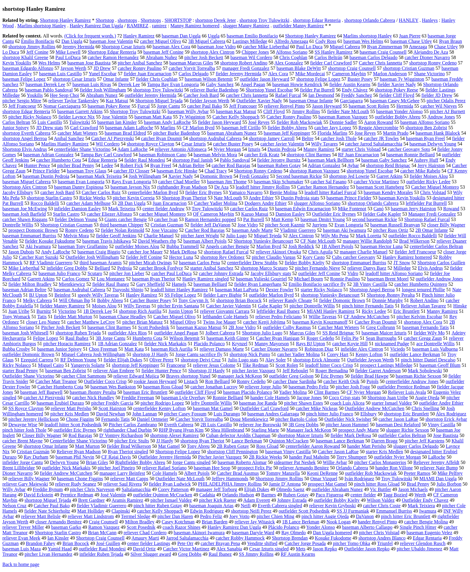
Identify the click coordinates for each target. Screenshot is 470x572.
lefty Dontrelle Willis (211, 403)
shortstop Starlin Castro (49, 197)
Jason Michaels (413, 489)
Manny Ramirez (442, 311)
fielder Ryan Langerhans (257, 284)
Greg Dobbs (189, 554)
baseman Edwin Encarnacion (303, 208)
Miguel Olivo (183, 322)
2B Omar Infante (431, 230)
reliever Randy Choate (290, 300)
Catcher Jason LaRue (338, 451)
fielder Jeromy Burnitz (279, 160)
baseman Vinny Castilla (288, 451)
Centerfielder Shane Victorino (78, 440)
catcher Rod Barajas (231, 165)
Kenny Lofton (368, 354)
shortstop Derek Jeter (215, 20)
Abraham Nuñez (161, 57)
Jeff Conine (37, 52)
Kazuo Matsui (254, 214)
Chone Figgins (80, 419)
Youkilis (35, 95)
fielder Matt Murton (73, 316)
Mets (300, 548)
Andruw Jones (441, 116)
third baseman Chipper (122, 224)
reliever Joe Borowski (260, 424)
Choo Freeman (103, 349)
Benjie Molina (283, 192)
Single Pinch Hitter (418, 527)
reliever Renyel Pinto (284, 106)
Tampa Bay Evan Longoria (173, 84)
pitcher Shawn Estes (303, 403)
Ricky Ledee (374, 311)
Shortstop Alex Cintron (24, 187)
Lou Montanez (111, 278)
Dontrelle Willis (17, 224)
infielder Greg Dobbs (67, 268)
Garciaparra (351, 100)
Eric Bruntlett (406, 311)
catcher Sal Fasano (329, 181)
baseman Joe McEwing (24, 208)
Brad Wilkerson (414, 241)
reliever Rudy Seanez (75, 484)
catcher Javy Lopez (332, 127)
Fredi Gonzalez (254, 176)
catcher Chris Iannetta (247, 95)
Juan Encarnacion (169, 203)
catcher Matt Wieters (77, 133)
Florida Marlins (332, 133)
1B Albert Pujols (337, 246)
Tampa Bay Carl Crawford (106, 154)
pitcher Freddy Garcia (112, 403)
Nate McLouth (228, 197)
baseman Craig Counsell (383, 52)
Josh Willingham (145, 176)
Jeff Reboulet (295, 370)
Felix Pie (349, 338)
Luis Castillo (49, 122)
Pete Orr (185, 543)
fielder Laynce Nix (76, 116)
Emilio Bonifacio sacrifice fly (317, 284)
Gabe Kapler (270, 305)
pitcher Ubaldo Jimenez (419, 548)
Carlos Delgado (194, 73)
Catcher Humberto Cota (60, 386)
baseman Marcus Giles (191, 62)
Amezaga (418, 46)
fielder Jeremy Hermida (238, 73)
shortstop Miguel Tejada (48, 500)
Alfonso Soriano (291, 52)
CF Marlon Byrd (199, 127)
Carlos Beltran (16, 122)
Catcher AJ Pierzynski (112, 138)
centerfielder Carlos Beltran (436, 246)
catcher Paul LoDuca (171, 273)
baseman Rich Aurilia (172, 349)
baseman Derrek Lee (45, 84)
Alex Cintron (301, 235)
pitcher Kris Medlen (69, 413)
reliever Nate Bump (439, 467)
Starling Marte (265, 430)
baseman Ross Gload (163, 386)
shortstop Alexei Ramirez (174, 435)
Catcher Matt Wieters (338, 327)
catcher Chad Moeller (179, 181)
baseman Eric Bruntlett (145, 392)
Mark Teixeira (121, 208)
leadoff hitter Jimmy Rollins (263, 187)
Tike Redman (255, 365)
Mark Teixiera (421, 505)
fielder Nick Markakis (165, 343)
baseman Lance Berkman (340, 440)
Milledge (402, 268)
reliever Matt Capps (129, 478)
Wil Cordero (108, 143)
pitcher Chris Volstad (379, 532)
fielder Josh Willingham (103, 89)
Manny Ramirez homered (194, 25)
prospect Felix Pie (254, 467)
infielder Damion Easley (77, 208)
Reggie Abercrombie (378, 127)
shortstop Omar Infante (45, 446)
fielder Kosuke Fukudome (50, 241)
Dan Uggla (71, 41)
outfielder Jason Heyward (264, 79)
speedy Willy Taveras (98, 295)
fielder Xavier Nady (397, 84)
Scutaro (95, 273)
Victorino (67, 311)
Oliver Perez (162, 359)
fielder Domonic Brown (342, 300)
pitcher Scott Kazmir (285, 224)
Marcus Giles (302, 332)
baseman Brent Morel (388, 278)
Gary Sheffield (150, 284)
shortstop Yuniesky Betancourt (330, 295)
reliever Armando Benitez (304, 467)
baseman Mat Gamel (212, 408)
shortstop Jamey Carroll (272, 138)
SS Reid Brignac (338, 332)
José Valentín (113, 494)
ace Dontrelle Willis (435, 343)
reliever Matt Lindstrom (91, 516)
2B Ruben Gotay (233, 446)
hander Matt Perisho (366, 446)
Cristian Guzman (167, 224)
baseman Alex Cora (171, 46)
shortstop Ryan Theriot (202, 440)
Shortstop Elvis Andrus (24, 149)
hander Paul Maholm (309, 457)
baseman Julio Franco (59, 273)
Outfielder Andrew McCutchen (374, 408)
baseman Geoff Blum (440, 365)
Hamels (179, 284)
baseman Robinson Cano (162, 154)
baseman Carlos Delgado (373, 57)
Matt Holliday (90, 511)
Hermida (404, 106)
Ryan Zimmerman (384, 46)
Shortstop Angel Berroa (372, 289)
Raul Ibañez (76, 338)
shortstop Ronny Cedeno (433, 62)
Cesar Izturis (193, 143)
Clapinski (121, 511)
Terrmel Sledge (135, 516)
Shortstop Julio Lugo (262, 332)
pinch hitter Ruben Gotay (157, 505)
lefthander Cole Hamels (225, 316)
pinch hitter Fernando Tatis (368, 305)
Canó (378, 208)
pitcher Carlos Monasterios (380, 462)
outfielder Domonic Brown (28, 354)
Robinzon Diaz (319, 349)
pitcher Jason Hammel (347, 424)
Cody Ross (325, 41)
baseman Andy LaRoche (167, 122)
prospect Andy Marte (358, 430)
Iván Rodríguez (359, 478)
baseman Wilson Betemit (209, 79)
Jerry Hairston (431, 165)
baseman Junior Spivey (59, 349)
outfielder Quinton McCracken (162, 494)
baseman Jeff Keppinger (287, 133)
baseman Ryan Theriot (153, 278)
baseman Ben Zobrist (65, 370)
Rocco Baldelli (45, 203)
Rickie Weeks (92, 197)
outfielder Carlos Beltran (402, 435)
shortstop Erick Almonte (316, 359)
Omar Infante (116, 79)
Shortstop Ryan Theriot (184, 197)
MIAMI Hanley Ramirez (331, 311)
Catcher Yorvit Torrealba (199, 419)
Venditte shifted (262, 543)
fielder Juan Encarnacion (147, 73)
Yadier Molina (293, 392)
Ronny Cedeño (251, 381)
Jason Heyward (326, 106)
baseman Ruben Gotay (279, 165)
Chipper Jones (255, 52)
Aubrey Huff (426, 160)
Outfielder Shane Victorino (28, 376)
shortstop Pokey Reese (396, 89)
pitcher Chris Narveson (92, 489)
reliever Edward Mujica (136, 376)
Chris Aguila (320, 251)
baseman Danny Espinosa (78, 187)
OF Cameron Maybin (213, 214)
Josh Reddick (301, 246)
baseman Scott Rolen (369, 106)
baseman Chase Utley (411, 41)
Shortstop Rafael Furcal (427, 219)
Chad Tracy (216, 170)
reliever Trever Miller (23, 527)
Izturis (254, 149)
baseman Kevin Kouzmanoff (320, 322)
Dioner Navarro (17, 473)
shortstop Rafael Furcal (226, 251)
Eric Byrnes (332, 376)
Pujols (373, 381)
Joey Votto (239, 516)
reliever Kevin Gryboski (332, 505)
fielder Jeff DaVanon (210, 224)
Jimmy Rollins (306, 111)
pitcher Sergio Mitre (21, 100)
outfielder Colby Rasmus (287, 327)
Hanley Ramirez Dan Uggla (96, 25)
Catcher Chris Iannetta (380, 62)
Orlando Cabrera (352, 467)
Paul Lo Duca (309, 46)
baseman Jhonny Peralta (93, 392)
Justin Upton (180, 311)
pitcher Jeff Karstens (424, 440)
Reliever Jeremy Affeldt (436, 462)
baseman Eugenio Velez (429, 532)
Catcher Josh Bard (201, 95)
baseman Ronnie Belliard (410, 154)
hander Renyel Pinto (377, 521)
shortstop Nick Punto (250, 354)
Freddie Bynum (48, 489)
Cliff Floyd (273, 111)
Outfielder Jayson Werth (370, 359)
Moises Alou (104, 305)
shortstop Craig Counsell (352, 68)
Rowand (451, 208)
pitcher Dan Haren (175, 516)
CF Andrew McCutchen (366, 316)
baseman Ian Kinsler (117, 122)
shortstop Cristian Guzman (408, 68)
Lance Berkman (246, 440)
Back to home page (20, 564)
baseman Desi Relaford (398, 424)
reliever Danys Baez (366, 268)
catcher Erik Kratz (261, 154)
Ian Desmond (321, 95)
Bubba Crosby (16, 349)
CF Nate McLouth (317, 241)
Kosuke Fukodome (333, 538)
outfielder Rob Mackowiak (371, 473)
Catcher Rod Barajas (205, 230)
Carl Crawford (84, 127)
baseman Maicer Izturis (383, 332)
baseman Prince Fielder (348, 197)
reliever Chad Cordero (144, 532)
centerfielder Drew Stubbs (252, 262)
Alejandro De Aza (430, 52)
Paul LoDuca (68, 57)
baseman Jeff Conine (163, 52)
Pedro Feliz (211, 516)
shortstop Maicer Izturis (300, 435)
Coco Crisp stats (344, 397)
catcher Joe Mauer (144, 251)
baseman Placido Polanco (247, 392)
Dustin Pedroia (282, 149)
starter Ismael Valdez (392, 403)
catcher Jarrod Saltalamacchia (373, 143)
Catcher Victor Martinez (186, 548)
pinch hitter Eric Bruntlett (405, 516)
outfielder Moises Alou (137, 246)
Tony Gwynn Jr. (193, 300)
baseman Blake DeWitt (299, 68)
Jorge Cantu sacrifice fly (198, 354)
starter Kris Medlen (384, 451)
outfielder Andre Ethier (441, 403)
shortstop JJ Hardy (150, 354)
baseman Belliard (210, 284)
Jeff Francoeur (22, 106)
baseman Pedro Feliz (309, 386)
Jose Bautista (445, 435)
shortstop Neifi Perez (251, 511)
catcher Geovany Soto (409, 149)
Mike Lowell (67, 52)
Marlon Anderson (389, 73)
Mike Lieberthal (24, 268)
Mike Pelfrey (450, 473)
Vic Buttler (380, 489)
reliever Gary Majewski (25, 484)
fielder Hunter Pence (161, 370)
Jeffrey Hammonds (230, 478)
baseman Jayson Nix (130, 187)
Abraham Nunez (102, 95)
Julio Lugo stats (243, 359)
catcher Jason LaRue (398, 419)
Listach (191, 381)
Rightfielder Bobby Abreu (140, 462)
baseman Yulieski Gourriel (261, 278)
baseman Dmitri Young (322, 219)
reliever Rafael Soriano (164, 467)
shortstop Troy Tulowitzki (264, 20)
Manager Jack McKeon (308, 430)
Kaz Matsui (117, 100)
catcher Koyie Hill (349, 343)
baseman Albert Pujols (205, 241)
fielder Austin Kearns (349, 84)
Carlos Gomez (76, 278)
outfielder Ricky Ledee (428, 181)
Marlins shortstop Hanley (41, 25)
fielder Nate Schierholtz (47, 511)
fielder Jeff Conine (144, 257)
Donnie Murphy (387, 300)
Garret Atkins (389, 176)
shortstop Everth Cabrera (26, 133)
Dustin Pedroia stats (300, 197)
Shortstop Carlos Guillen (441, 262)
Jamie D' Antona (285, 484)
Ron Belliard (217, 381)
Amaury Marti (145, 538)
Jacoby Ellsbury (17, 192)
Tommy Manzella (283, 473)
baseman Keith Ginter (227, 338)
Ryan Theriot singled (128, 451)
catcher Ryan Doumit (161, 138)
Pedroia (124, 268)
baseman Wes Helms (363, 41)
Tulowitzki (79, 122)
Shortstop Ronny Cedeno (258, 170)
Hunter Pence (37, 165)
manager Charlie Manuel (364, 251)
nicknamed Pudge (392, 343)
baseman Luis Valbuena (435, 349)
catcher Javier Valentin (282, 143)
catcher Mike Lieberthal (266, 46)
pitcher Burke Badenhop (176, 133)
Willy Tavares (324, 143)
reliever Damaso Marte (222, 349)
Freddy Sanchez (356, 95)
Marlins (167, 127)
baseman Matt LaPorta (236, 289)
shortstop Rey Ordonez (222, 257)
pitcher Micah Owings (150, 262)
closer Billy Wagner (446, 224)
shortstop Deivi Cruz (201, 359)
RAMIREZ (137, 25)
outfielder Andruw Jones (439, 278)
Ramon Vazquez (104, 527)
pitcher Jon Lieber (126, 273)
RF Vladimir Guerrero (51, 262)
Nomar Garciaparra (62, 106)
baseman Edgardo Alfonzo (27, 68)
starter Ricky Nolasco (321, 289)
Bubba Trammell (182, 246)
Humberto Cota (147, 338)
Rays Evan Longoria (131, 181)
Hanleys (430, 20)
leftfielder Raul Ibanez (278, 311)
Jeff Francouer (243, 106)
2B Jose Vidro (242, 327)
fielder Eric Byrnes (203, 192)
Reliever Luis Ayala (407, 392)
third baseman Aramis (100, 262)
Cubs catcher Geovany (353, 257)
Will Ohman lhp (74, 300)
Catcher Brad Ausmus (238, 473)
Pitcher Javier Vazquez (220, 457)
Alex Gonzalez (288, 62)
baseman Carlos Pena (199, 262)
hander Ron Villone (394, 467)
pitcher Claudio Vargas (274, 257)
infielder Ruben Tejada (101, 554)
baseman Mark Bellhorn (331, 160)
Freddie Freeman (137, 397)
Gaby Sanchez (220, 84)
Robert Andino (424, 300)
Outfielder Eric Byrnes (334, 214)
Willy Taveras (136, 305)
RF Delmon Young (78, 359)
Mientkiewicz (72, 284)
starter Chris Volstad (361, 149)
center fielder (363, 494)
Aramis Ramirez (127, 500)
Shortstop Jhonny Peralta (391, 295)
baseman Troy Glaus (86, 170)
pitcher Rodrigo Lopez (162, 403)
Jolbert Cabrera (220, 332)
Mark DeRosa (183, 251)
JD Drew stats (49, 127)
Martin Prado (396, 133)
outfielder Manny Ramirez (298, 25)
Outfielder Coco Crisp (105, 381)
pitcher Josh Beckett (203, 57)
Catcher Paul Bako (52, 505)
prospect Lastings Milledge (386, 365)
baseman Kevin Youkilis (402, 197)
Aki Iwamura (38, 246)
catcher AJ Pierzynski (44, 397)
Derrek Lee (129, 84)
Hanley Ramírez (141, 295)
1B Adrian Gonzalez (117, 343)
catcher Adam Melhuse (88, 203)
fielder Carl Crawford (331, 62)
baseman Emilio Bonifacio (252, 35)
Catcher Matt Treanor (56, 381)
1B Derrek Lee (97, 311)
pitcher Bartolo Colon (296, 419)
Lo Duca (10, 52)
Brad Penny (418, 484)
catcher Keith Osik (341, 381)
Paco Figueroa (329, 494)
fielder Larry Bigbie (222, 295)
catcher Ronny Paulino (140, 68)
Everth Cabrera (178, 424)
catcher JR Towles (381, 138)
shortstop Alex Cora (423, 322)
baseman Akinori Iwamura (199, 532)
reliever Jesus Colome (214, 365)
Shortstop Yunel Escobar (269, 89)
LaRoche (436, 457)
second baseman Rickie (374, 219)
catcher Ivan (166, 219)
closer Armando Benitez (58, 521)
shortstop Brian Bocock (239, 300)
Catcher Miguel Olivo (174, 316)
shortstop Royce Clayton (150, 143)
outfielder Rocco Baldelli (412, 235)
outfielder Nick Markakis (66, 467)
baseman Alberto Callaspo (367, 527)
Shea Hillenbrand (227, 430)
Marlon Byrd (268, 246)
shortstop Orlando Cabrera (369, 20)
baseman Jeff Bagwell (41, 392)
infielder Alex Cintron (362, 349)
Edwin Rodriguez (207, 511)
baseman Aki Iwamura (344, 230)
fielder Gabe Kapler (382, 214)
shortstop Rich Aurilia (140, 311)
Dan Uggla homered (332, 532)
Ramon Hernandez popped (210, 219)
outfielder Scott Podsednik (304, 511)
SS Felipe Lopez (180, 295)
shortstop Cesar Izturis (74, 79)
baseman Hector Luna (382, 246)
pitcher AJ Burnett (447, 111)
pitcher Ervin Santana (178, 305)
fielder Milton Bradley (30, 284)
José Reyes (258, 122)
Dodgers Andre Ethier (266, 203)
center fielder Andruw (163, 208)
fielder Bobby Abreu (287, 127)
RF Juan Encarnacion (358, 154)
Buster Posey (360, 79)
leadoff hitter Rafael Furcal (330, 192)
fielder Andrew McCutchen (66, 473)
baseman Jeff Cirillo (241, 127)
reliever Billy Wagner (29, 478)
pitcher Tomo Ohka (351, 543)
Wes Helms (49, 62)
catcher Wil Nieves (438, 106)
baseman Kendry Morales (388, 192)
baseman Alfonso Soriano (424, 122)
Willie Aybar (335, 462)
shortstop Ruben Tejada (78, 332)
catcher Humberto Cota (58, 160)
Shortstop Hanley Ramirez (65, 20)
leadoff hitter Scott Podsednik (72, 424)
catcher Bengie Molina (426, 521)
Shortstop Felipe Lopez (177, 451)
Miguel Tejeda (267, 235)
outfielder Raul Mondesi (102, 548)
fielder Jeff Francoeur (415, 251)
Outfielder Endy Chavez (425, 500)
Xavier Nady (180, 176)
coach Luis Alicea (347, 403)
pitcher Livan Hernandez (48, 554)
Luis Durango (227, 413)
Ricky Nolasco (16, 365)
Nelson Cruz (14, 505)
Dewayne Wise (22, 424)
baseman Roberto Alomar (242, 462)
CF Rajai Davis (116, 457)
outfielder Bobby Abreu (398, 116)
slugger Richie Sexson (407, 430)
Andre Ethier (261, 197)
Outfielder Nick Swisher (347, 419)
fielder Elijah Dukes (123, 359)
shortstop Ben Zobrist (426, 127)
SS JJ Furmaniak (353, 511)
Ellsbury (368, 413)
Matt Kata (134, 349)
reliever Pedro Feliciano (278, 316)
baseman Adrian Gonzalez (48, 154)
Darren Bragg (384, 440)
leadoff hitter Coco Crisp (329, 365)
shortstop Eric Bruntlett (406, 413)
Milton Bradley (139, 521)
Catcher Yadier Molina (215, 203)
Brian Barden (215, 521)
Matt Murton (87, 446)
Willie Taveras (323, 316)
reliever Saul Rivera (122, 484)
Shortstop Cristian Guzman (66, 224)
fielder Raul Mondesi (144, 160)
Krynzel (240, 343)
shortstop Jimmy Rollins (31, 46)
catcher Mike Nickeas (316, 408)
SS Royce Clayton (25, 408)
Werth (420, 494)
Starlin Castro (66, 214)
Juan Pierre (410, 35)
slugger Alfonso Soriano (317, 203)
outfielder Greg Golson (291, 376)
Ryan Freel (160, 165)
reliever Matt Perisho (71, 408)
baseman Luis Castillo (60, 73)
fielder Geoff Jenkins (116, 235)
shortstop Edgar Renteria (317, 20)
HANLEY (408, 20)
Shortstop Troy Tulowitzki (135, 111)
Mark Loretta (368, 235)
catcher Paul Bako (204, 106)
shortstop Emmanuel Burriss (359, 262)
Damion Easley (290, 214)
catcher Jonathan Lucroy (213, 386)
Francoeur (176, 365)
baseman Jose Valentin (111, 41)
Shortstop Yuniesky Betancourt (263, 241)
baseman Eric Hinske (177, 170)
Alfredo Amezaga (291, 41)
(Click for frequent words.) (90, 35)
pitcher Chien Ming (275, 516)
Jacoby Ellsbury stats (271, 273)
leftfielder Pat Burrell (426, 203)
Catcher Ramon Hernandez (323, 187)
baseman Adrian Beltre (24, 289)
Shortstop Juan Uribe (387, 397)
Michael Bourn (308, 278)
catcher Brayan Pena (220, 543)
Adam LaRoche (133, 149)
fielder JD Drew (436, 95)
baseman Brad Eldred (125, 133)
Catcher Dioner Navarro (274, 349)
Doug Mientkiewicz (249, 419)
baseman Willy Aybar (188, 111)
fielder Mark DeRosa (351, 435)
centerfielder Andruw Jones (412, 381)
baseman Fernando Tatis (425, 327)
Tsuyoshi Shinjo (127, 289)
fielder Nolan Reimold (122, 230)
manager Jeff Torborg (216, 489)
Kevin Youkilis (16, 62)
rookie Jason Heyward (155, 381)
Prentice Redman (76, 494)
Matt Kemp (282, 219)
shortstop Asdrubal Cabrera (215, 138)
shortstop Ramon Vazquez (315, 170)
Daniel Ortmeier (152, 419)
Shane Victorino (429, 73)
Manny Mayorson (271, 343)
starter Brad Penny (20, 370)
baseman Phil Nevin (74, 457)
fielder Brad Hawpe (369, 376)
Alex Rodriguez (451, 413)
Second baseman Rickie (299, 176)
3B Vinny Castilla (370, 284)
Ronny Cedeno (79, 230)
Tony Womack (16, 316)
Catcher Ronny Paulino (288, 116)
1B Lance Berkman (300, 521)
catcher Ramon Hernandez (113, 57)
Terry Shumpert (352, 457)
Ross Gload (267, 446)
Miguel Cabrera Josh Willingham (93, 354)
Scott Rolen (286, 365)
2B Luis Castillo (216, 424)
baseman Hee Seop (212, 467)
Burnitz (44, 311)
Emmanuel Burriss (394, 511)
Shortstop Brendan (290, 538)
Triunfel (385, 543)
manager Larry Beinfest (122, 473)
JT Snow (401, 262)
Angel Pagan (252, 84)
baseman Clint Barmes (109, 327)
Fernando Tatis (115, 419)
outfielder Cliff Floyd (195, 392)
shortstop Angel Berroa (24, 138)
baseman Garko (66, 527)
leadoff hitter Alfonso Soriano (394, 273)
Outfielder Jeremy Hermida (164, 457)
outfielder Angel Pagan (176, 332)
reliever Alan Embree (113, 370)
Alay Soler (275, 359)
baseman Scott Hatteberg (380, 187)
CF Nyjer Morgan (364, 392)
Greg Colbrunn (380, 327)
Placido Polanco (209, 343)
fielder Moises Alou (429, 176)
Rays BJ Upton (310, 343)
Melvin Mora (76, 235)
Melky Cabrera (37, 300)
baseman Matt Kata (153, 116)
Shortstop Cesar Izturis (124, 46)
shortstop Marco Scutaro (263, 268)
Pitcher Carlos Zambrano (133, 424)
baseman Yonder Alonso (399, 111)
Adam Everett (256, 500)
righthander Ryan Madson (182, 187)
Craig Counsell (103, 521)
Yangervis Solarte (88, 365)
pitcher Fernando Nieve (317, 268)
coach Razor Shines (181, 527)
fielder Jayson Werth (209, 100)
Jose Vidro (247, 224)
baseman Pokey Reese (109, 106)
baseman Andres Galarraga (273, 413)
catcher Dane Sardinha (294, 381)
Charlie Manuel (159, 235)
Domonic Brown (216, 176)
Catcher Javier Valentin (228, 305)
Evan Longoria (349, 224)
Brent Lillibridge (18, 467)
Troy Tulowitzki (207, 208)
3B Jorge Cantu (110, 338)
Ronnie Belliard (228, 397)
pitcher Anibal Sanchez (140, 62)
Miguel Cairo (51, 365)
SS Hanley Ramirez (333, 52)
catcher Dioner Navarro (427, 57)
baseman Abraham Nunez (231, 133)
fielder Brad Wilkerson (129, 446)
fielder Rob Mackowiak (299, 122)
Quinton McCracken (288, 440)
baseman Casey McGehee (394, 100)
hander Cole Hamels (270, 397)
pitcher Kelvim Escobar (419, 316)
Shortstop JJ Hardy (206, 370)
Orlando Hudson (238, 494)
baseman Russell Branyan (395, 224)
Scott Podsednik (153, 327)
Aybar (353, 165)
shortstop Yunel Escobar (370, 170)
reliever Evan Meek (21, 538)
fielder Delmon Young (76, 219)
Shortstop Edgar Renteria (112, 52)
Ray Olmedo (293, 532)
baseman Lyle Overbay (183, 397)
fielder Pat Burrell (317, 89)
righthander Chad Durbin (127, 430)
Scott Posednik (141, 527)
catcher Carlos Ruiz (249, 208)
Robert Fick (131, 165)
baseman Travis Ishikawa (106, 241)
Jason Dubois (21, 251)
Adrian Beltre (191, 165)
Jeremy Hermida (78, 46)
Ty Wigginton (192, 116)
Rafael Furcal (288, 95)
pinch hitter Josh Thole (24, 430)
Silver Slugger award (150, 554)
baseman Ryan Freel (425, 138)
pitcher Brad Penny (75, 165)
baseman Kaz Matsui (236, 111)
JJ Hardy (164, 440)
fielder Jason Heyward (219, 122)
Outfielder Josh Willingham (92, 257)
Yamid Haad (60, 548)
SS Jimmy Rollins (256, 554)
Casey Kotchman (178, 521)
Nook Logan (338, 521)
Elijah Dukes (256, 489)
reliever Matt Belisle (41, 516)
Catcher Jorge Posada (305, 543)
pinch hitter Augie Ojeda (325, 516)
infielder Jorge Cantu (22, 462)
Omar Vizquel (323, 478)
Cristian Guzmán (33, 451)
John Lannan (144, 413)
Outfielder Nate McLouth (180, 478)
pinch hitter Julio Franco (329, 413)
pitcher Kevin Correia (134, 197)
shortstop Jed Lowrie (349, 176)
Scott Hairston (112, 408)
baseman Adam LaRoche (129, 127)
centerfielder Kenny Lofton (159, 408)
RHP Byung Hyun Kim (181, 430)
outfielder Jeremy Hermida (150, 95)
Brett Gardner (91, 500)
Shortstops (151, 20)
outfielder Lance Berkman (415, 354)
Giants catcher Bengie (126, 219)
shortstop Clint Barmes (309, 154)
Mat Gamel (169, 446)
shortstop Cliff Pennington (232, 451)
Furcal (144, 106)
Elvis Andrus (430, 268)
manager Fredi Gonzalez (245, 68)
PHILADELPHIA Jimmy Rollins (229, 484)
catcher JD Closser (132, 170)
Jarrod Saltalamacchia (187, 538)
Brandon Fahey (40, 543)
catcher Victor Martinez (376, 181)
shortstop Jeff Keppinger (135, 365)
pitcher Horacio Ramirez (67, 343)
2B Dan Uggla (131, 203)
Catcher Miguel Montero (435, 187)
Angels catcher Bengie (227, 246)
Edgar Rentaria (427, 538)
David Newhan (110, 413)
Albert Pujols (197, 473)
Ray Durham (36, 457)
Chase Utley (446, 46)
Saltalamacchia (136, 489)
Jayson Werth (73, 68)
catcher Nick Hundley (93, 397)
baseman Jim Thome (226, 181)
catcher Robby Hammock (240, 538)
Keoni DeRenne (322, 473)
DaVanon (365, 516)
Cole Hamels (164, 473)
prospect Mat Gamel (327, 484)
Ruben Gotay (295, 494)
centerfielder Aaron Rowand (313, 446)
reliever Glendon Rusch (422, 543)
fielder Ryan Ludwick (170, 484)
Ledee (107, 165)
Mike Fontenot (352, 208)
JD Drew (102, 68)
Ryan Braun (450, 41)
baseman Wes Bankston (113, 386)
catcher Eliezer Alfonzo (109, 214)
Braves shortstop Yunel (188, 376)
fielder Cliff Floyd (396, 95)
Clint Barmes (326, 392)
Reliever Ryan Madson (79, 451)
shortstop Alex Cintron (212, 52)
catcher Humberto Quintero (420, 284)
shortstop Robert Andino (243, 62)
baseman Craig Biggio (98, 251)
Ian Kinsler (58, 538)
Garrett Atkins (41, 278)
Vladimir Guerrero (298, 230)
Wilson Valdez (381, 500)
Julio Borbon (448, 484)
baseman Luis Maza (21, 548)
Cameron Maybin (349, 73)
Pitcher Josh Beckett (60, 327)
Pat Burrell (253, 219)
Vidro (352, 273)
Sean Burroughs (381, 338)
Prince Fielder (46, 170)
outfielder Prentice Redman (403, 386)
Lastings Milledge (250, 41)
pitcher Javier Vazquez (253, 370)
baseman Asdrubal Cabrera (79, 289)
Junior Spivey (15, 127)
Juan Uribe (18, 311)
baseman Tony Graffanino (83, 246)
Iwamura (427, 511)
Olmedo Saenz (290, 489)
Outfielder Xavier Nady (259, 100)
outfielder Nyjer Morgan (397, 457)
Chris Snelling (425, 408)
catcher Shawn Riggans (24, 219)
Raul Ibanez (220, 554)
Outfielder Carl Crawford (264, 408)
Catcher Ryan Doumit (376, 322)
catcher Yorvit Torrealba (192, 68)
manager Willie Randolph (367, 241)
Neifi (246, 505)
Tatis (42, 316)
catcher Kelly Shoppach (160, 511)
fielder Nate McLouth (348, 111)
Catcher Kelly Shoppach (236, 116)
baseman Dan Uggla (181, 35)
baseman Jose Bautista (89, 62)
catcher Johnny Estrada (221, 273)
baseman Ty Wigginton (402, 79)
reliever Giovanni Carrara (224, 311)
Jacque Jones (309, 397)
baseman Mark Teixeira (99, 176)
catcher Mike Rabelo (420, 170)
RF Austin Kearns (298, 554)
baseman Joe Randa (258, 403)
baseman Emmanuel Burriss (29, 235)
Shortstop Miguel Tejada (159, 100)
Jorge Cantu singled (191, 462)
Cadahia (207, 494)
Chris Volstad (433, 192)
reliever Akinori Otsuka (278, 251)
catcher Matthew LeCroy (91, 322)
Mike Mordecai (310, 73)
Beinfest (62, 295)
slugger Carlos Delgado (416, 446)
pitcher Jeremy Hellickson (33, 419)
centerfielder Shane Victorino (82, 149)
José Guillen (108, 543)
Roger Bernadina (331, 370)
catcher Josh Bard (57, 192)
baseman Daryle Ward (253, 532)
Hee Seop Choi (64, 95)
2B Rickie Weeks (265, 457)
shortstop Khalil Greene (25, 57)
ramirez (159, 25)
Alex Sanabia (229, 548)
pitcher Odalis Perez (446, 100)
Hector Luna (181, 257)
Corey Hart (338, 354)
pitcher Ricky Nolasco (29, 116)
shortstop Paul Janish (192, 160)
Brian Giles (97, 462)
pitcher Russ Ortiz (390, 230)
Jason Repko (325, 548)
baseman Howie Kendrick (297, 84)
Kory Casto (314, 257)
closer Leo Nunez (43, 322)
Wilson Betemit (184, 338)
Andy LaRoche (55, 251)
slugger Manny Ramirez (246, 25)
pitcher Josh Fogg (353, 386)
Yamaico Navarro (246, 192)
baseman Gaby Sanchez (384, 160)
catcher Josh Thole (339, 138)
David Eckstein (38, 494)
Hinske (460, 305)
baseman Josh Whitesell (25, 332)
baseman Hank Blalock (437, 133)
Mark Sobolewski (425, 370)
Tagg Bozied (395, 494)
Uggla (213, 35)
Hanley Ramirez (138, 35)
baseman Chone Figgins (80, 478)
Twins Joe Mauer (219, 322)
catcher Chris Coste (381, 505)
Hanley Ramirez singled (205, 278)
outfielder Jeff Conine (319, 273)
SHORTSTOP (178, 20)
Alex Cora (278, 73)
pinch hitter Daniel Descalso (428, 359)
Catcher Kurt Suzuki (38, 257)
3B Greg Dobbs (303, 424)
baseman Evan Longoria (81, 181)
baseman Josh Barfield (24, 214)
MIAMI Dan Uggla (438, 478)
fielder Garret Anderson (378, 370)
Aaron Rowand (378, 122)
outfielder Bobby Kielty (337, 500)
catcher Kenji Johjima (264, 322)
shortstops (127, 20)
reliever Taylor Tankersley (73, 100)
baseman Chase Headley (122, 316)
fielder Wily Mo (429, 332)
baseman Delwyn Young (432, 143)
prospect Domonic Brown (33, 230)
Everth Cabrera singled (280, 505)
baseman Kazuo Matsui (198, 327)
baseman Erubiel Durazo (60, 403)
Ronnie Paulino (345, 278)
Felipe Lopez (45, 338)
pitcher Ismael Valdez (171, 500)
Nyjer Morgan (227, 149)
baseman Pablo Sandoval (49, 89)
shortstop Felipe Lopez (318, 79)
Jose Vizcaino (164, 230)
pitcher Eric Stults (132, 440)
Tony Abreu (198, 446)
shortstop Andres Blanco (382, 538)
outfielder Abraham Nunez (337, 489)
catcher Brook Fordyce (161, 268)
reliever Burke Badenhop (214, 89)
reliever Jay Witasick (255, 521)
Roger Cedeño (320, 338)
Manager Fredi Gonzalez (432, 214)
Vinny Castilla (441, 424)
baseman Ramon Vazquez (343, 116)
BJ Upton (38, 295)
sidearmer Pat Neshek (295, 462)
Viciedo (397, 349)
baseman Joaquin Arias (211, 505)
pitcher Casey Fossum (185, 413)
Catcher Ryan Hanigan (277, 338)
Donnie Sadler (343, 122)
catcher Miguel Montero (162, 214)
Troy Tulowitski (396, 478)
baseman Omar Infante (311, 100)
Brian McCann (102, 532)
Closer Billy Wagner (41, 435)
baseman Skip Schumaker (278, 181)
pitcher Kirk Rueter (217, 500)
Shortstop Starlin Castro (58, 532)
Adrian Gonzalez (324, 165)
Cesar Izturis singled (269, 548)
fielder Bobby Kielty (304, 262)
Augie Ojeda (427, 397)
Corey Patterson (173, 489)
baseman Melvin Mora (215, 154)
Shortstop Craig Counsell (100, 538)
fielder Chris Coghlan (157, 79)
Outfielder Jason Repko (366, 548)
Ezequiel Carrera (37, 359)
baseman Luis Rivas (92, 84)
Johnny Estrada (292, 500)
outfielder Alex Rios (127, 332)
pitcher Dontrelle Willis (312, 305)
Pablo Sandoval (235, 160)
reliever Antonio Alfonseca (180, 149)
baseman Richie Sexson (418, 376)
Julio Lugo (236, 235)
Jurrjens (319, 224)
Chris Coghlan (293, 57)
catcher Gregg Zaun (423, 338)
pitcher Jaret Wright (200, 235)
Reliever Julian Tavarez (423, 305)
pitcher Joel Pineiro (116, 467)
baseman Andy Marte (252, 230)
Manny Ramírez (319, 149)
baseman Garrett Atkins (80, 111)
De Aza (221, 187)
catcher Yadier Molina (298, 354)
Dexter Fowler (279, 289)
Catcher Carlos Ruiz (101, 192)
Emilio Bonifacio (37, 41)
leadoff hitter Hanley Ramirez (179, 289)
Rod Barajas (80, 435)
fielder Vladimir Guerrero (101, 505)
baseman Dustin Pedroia (46, 176)
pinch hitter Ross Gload (377, 484)
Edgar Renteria (102, 160)
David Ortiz (144, 548)
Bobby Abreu (110, 300)
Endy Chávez (355, 89)
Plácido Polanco (283, 527)
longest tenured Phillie (423, 289)
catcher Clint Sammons (83, 376)
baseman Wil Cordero (251, 57)
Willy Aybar (13, 489)
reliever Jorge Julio (263, 386)
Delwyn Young (64, 462)
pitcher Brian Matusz (142, 322)
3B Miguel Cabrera (206, 41)
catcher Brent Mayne (22, 440)
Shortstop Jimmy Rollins (279, 478)
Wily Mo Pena (335, 235)
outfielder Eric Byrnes (75, 430)
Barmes (268, 494)
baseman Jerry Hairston (413, 208)
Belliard (102, 268)
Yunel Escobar (103, 73)
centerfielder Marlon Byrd (153, 192)
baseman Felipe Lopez (24, 79)
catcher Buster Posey (233, 143)
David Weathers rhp (157, 241)
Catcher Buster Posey (150, 300)
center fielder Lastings (148, 543)
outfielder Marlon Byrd (271, 295)
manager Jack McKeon (240, 376)
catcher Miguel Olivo (160, 41)
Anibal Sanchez (69, 138)
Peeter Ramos (417, 473)
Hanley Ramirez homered (407, 257)
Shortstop (105, 20)
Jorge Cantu (168, 106)
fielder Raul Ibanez (110, 284)
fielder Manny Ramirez (62, 305)
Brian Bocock (75, 543)
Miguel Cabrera (345, 46)
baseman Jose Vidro (217, 46)
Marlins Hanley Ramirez (64, 143)
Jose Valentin (114, 116)
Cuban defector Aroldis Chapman (238, 435)
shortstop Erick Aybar (446, 419)
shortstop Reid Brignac (388, 165)
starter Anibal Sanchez (212, 268)
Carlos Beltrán (328, 57)
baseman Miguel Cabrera (26, 181)
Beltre (308, 138)
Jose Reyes (365, 133)
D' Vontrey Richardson (121, 435)
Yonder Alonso (320, 527)
